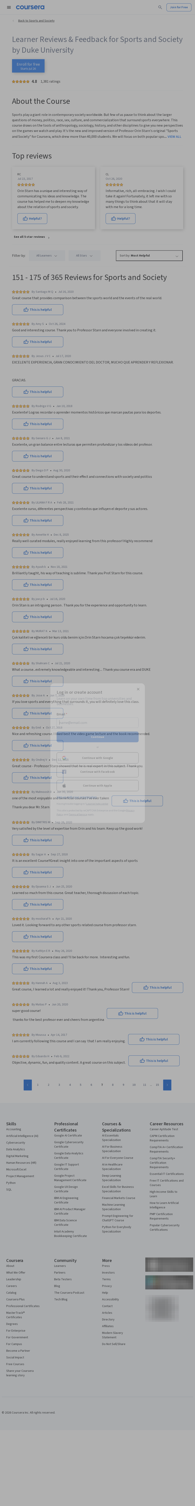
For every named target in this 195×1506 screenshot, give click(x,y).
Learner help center (97, 804)
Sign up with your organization (77, 797)
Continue (97, 737)
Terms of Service (78, 814)
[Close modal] (138, 689)
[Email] (98, 722)
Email (62, 714)
